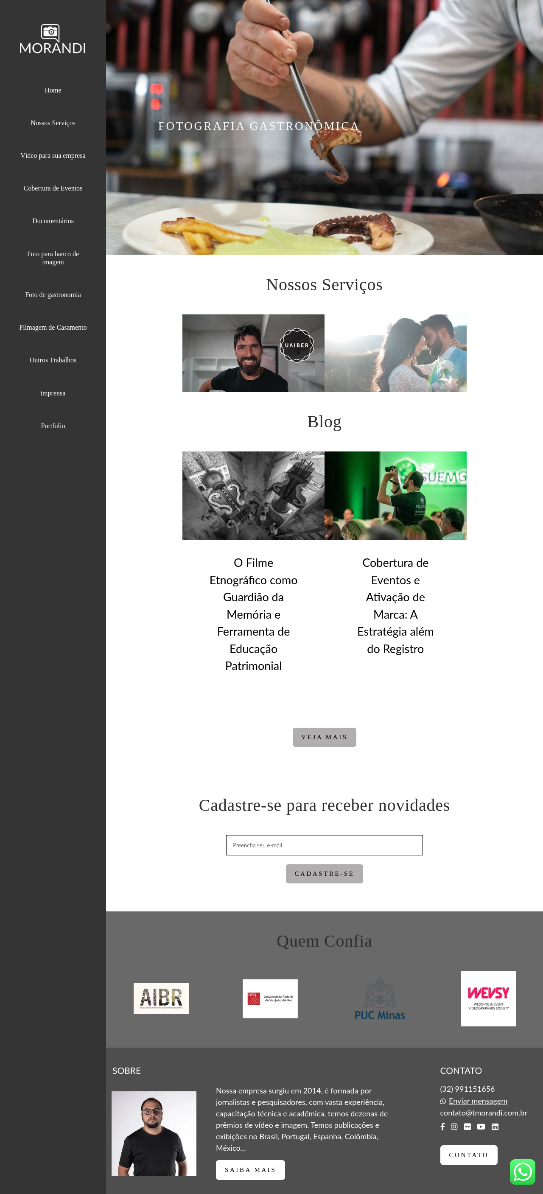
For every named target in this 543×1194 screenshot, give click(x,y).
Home (53, 90)
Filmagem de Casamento (53, 327)
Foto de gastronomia (53, 294)
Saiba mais (250, 1169)
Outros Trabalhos (53, 360)
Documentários (53, 220)
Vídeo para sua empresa (52, 155)
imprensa (53, 393)
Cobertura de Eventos (53, 188)
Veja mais (324, 737)
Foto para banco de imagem (53, 258)
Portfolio (53, 425)
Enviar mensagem (478, 1100)
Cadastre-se (324, 873)
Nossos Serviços (53, 122)
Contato (469, 1155)
